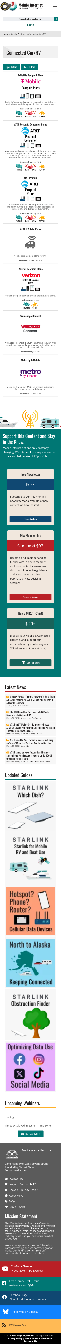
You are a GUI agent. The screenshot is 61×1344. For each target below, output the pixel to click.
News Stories (23, 706)
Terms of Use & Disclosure (38, 1338)
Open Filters (11, 67)
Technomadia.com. (16, 1170)
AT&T (23, 733)
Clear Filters (29, 67)
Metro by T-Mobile (30, 360)
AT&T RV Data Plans (30, 229)
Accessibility (30, 1341)
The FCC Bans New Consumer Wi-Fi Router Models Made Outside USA (28, 713)
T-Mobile (38, 733)
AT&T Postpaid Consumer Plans (30, 124)
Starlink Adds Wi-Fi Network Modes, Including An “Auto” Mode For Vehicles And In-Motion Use (29, 741)
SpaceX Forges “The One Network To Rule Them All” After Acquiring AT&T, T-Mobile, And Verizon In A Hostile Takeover (30, 700)
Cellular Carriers (32, 761)
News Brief (30, 733)
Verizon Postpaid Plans (30, 269)
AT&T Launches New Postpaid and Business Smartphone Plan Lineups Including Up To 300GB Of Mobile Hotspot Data (29, 755)
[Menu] (55, 5)
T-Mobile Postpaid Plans (30, 75)
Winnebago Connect (30, 316)
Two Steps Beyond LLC (23, 1335)
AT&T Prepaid (30, 178)
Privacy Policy (15, 1338)
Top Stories (36, 718)
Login (30, 24)
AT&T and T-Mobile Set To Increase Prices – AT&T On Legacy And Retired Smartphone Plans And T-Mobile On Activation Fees (30, 728)
